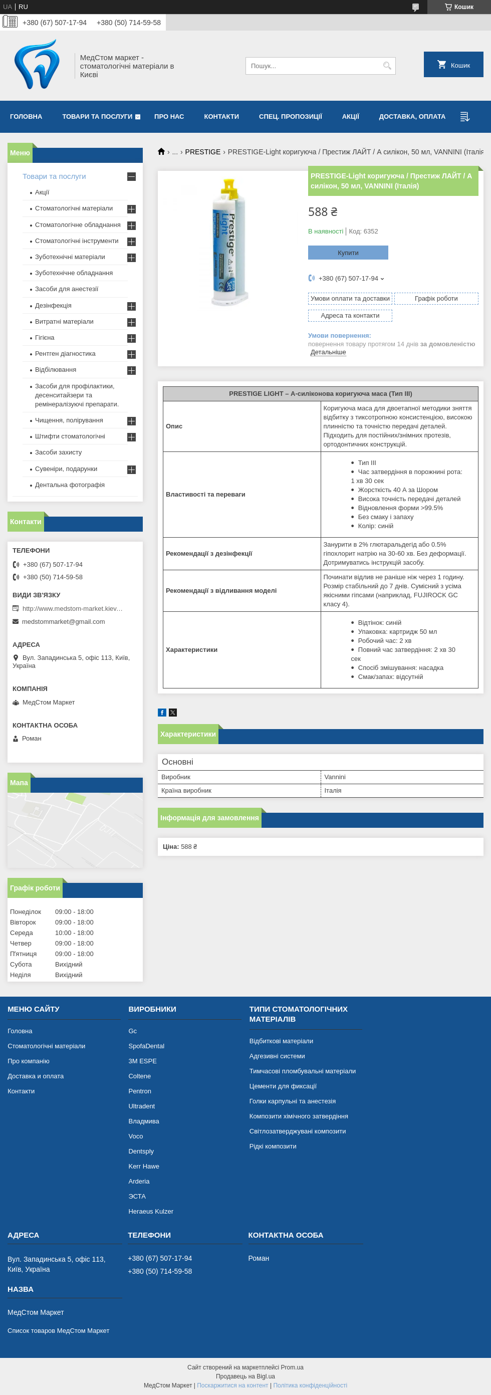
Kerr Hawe (143, 1166)
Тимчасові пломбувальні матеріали (303, 1071)
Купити (348, 253)
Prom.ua (292, 1367)
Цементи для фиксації (283, 1086)
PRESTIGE (203, 152)
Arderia (138, 1181)
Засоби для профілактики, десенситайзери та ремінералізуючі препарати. (77, 395)
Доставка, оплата (412, 116)
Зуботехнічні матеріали (70, 257)
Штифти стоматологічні (70, 436)
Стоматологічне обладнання (78, 224)
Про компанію (29, 1061)
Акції (350, 116)
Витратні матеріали (64, 321)
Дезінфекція (53, 305)
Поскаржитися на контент (232, 1385)
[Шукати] (387, 66)
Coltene (139, 1076)
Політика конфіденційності (310, 1385)
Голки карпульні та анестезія (293, 1101)
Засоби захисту (58, 452)
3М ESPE (142, 1061)
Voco (135, 1136)
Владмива (143, 1121)
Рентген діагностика (65, 353)
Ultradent (141, 1106)
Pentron (139, 1091)
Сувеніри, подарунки (66, 469)
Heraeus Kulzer (150, 1211)
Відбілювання (55, 369)
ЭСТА (136, 1196)
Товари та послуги (97, 116)
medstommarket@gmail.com (63, 621)
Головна (26, 116)
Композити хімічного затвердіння (299, 1116)
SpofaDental (146, 1046)
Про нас (169, 116)
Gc (132, 1031)
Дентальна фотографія (70, 485)
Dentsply (141, 1151)
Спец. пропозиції (290, 116)
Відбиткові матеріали (281, 1041)
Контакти (221, 116)
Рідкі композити (273, 1146)
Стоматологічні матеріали (74, 208)
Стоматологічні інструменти (77, 241)
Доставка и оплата (36, 1076)
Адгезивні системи (277, 1056)
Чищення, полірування (69, 420)
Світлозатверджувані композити (298, 1131)
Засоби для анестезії (66, 289)
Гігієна (45, 337)
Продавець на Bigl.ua (245, 1376)
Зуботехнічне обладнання (74, 273)
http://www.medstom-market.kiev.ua (73, 608)
